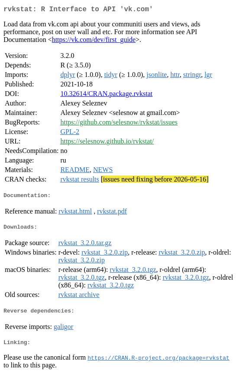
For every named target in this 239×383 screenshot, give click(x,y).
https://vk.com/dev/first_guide (94, 41)
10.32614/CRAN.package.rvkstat (106, 95)
